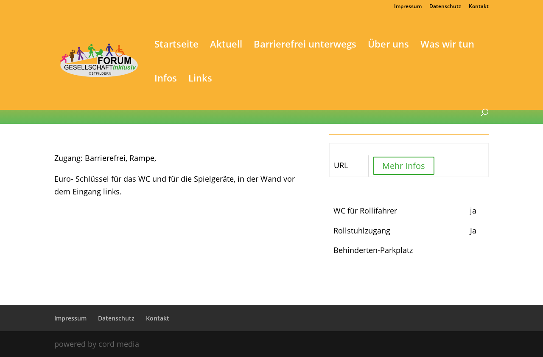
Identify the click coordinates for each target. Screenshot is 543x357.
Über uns (388, 45)
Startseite (176, 45)
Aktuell (226, 45)
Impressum (408, 7)
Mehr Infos (403, 165)
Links (200, 79)
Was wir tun (447, 45)
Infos (165, 79)
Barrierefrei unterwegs (305, 45)
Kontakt (479, 7)
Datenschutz (445, 7)
